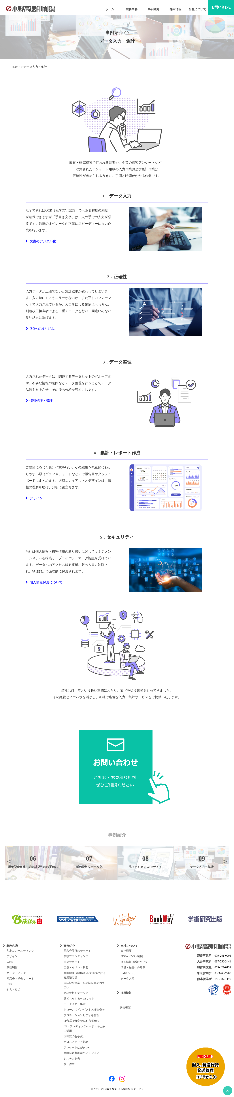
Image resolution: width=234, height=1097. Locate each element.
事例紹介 (153, 9)
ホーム (109, 9)
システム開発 (72, 1058)
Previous (9, 861)
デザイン (34, 498)
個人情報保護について (44, 582)
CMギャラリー (130, 973)
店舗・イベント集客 (76, 967)
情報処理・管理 (39, 401)
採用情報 (175, 9)
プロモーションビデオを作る (81, 1015)
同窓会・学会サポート (20, 978)
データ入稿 (127, 978)
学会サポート (72, 961)
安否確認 (124, 1007)
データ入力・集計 (75, 1004)
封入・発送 (13, 989)
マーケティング (16, 973)
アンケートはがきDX (77, 1047)
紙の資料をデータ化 (76, 992)
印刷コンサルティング (20, 950)
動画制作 (12, 967)
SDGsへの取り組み (132, 956)
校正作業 (69, 1064)
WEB (10, 961)
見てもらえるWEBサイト (79, 998)
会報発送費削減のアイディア (81, 1053)
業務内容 (131, 9)
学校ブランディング (76, 956)
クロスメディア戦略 (76, 1041)
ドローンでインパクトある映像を (84, 1009)
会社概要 (126, 950)
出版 (9, 984)
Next (224, 861)
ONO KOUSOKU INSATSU (116, 1089)
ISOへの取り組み (40, 328)
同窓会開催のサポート (77, 950)
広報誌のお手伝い (75, 1036)
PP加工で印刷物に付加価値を (82, 1020)
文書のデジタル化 (41, 241)
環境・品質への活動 (133, 967)
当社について (197, 9)
